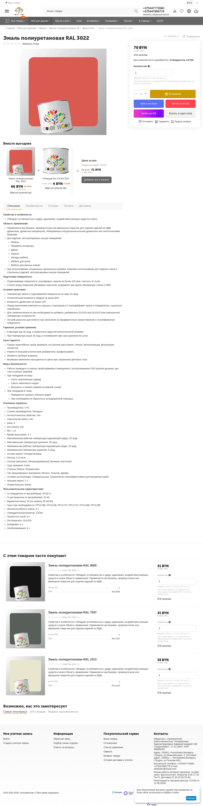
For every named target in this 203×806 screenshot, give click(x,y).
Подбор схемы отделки (65, 743)
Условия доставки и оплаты (118, 760)
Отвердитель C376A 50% (56, 178)
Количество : (142, 66)
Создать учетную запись (16, 743)
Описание (12, 205)
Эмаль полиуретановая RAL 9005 (72, 565)
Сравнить (162, 121)
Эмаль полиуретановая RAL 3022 (20, 180)
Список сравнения (113, 747)
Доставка (67, 205)
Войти (6, 738)
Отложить (146, 121)
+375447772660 (153, 8)
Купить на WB (148, 113)
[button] (191, 36)
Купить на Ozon (149, 103)
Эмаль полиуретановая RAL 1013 (72, 659)
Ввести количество (21, 192)
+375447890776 (153, 11)
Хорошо (191, 798)
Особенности (28, 205)
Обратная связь (61, 738)
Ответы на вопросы (63, 747)
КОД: (166, 36)
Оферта (108, 751)
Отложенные (110, 743)
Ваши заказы (110, 738)
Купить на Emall (180, 103)
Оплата (55, 205)
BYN (189, 2)
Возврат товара (112, 755)
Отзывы (43, 205)
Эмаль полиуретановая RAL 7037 (72, 612)
